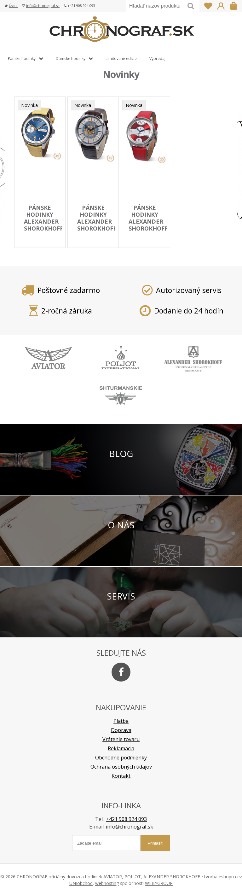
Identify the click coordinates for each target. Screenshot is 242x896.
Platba (121, 720)
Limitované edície (121, 58)
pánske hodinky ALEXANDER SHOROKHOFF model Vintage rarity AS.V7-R (148, 232)
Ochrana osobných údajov (121, 766)
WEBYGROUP (159, 883)
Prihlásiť (221, 6)
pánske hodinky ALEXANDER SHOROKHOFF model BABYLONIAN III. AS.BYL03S (96, 232)
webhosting (107, 883)
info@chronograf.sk (43, 5)
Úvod (13, 5)
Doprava (121, 730)
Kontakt (121, 775)
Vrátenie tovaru (121, 739)
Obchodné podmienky (121, 757)
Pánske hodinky (22, 58)
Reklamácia (121, 748)
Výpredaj (157, 58)
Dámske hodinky (70, 58)
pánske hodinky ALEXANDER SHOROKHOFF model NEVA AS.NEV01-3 (43, 232)
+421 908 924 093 (126, 819)
